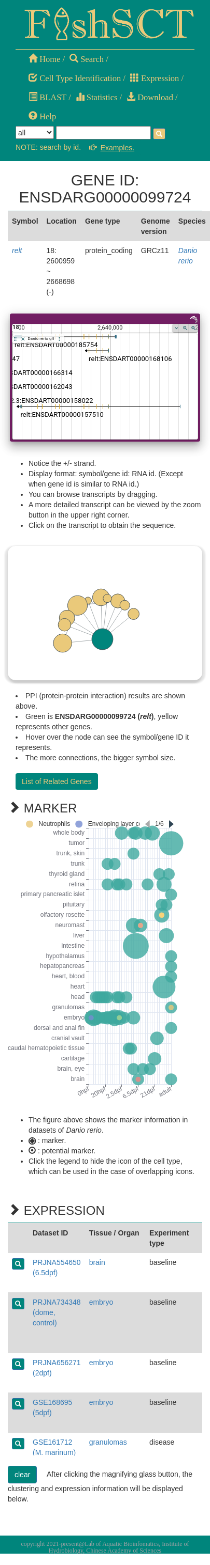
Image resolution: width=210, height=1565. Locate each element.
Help (42, 116)
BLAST (47, 97)
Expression (154, 78)
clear (22, 1474)
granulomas (108, 1442)
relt (17, 250)
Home (44, 59)
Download (150, 97)
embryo (101, 1302)
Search (86, 59)
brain (97, 1262)
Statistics (97, 97)
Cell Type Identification (75, 78)
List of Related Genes (57, 781)
